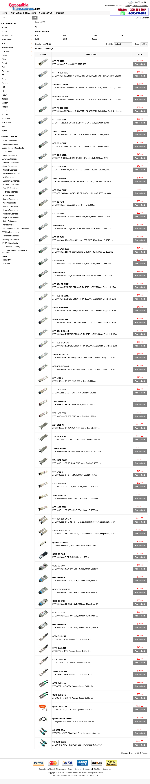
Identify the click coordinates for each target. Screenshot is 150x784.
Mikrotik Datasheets (10, 214)
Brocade (5, 51)
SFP (36, 35)
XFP (64, 35)
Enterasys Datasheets (11, 181)
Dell (3, 67)
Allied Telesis (7, 39)
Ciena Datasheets (9, 166)
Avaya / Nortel (7, 47)
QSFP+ (38, 39)
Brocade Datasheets (10, 163)
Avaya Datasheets (9, 159)
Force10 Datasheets (10, 188)
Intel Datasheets (9, 203)
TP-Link (5, 115)
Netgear (5, 107)
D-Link (4, 63)
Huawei (5, 95)
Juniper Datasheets (10, 206)
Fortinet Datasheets (10, 192)
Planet (4, 111)
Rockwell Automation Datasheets (15, 228)
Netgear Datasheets (10, 217)
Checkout (60, 13)
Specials (42, 769)
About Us (6, 256)
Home (4, 13)
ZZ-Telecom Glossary (11, 247)
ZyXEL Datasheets (10, 243)
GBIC (65, 39)
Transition (6, 119)
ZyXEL (4, 131)
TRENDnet (6, 123)
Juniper (5, 99)
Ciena (4, 55)
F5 (3, 75)
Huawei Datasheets (10, 199)
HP (3, 91)
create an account (140, 6)
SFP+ (122, 35)
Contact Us (6, 260)
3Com (4, 28)
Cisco (4, 59)
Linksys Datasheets (10, 210)
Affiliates (51, 769)
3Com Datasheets (9, 141)
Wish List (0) (16, 13)
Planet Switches (8, 225)
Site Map (6, 264)
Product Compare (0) (44, 48)
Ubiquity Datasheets (10, 239)
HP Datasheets (8, 196)
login (128, 6)
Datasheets (87, 769)
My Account (30, 13)
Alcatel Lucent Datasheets (13, 148)
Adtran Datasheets (10, 144)
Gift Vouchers (61, 769)
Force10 (5, 79)
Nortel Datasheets (9, 221)
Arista (4, 43)
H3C (3, 87)
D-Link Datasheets (10, 170)
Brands (70, 769)
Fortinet (5, 83)
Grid (49, 44)
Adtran (4, 31)
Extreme (5, 71)
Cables (94, 39)
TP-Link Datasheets (10, 232)
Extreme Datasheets (10, 185)
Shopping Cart (45, 13)
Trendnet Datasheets (11, 236)
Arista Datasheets (9, 155)
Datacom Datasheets (11, 174)
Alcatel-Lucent (7, 35)
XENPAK (95, 35)
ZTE (3, 127)
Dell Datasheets (8, 177)
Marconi (5, 103)
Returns (78, 769)
